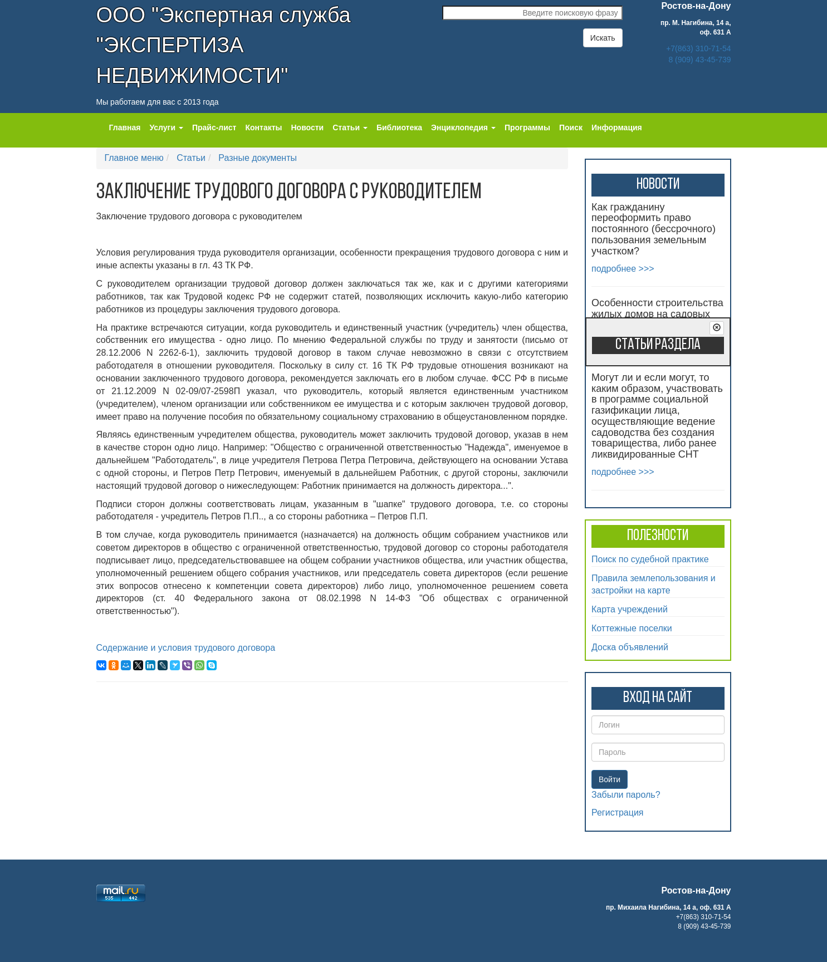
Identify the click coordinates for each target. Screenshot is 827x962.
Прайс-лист (214, 127)
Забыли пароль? (625, 794)
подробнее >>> (622, 268)
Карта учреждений (629, 609)
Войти (609, 779)
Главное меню (134, 158)
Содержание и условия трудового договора (186, 647)
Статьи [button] (350, 127)
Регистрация (617, 812)
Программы (527, 127)
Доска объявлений (629, 647)
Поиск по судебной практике (650, 559)
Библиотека (399, 127)
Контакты (263, 127)
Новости (307, 127)
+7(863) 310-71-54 (698, 48)
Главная (125, 127)
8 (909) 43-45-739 (699, 59)
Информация (616, 127)
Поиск (571, 127)
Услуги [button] (166, 127)
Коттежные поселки (631, 628)
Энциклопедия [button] (463, 127)
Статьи (191, 158)
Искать (602, 37)
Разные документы (257, 158)
